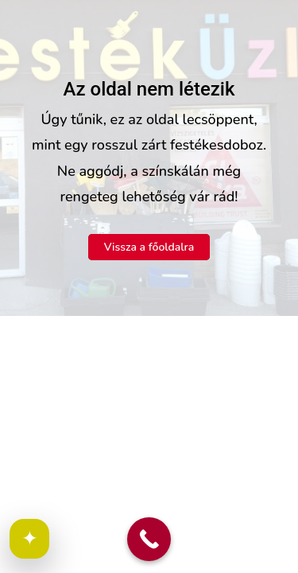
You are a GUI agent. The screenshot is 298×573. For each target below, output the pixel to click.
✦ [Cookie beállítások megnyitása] (29, 538)
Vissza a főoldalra (149, 247)
